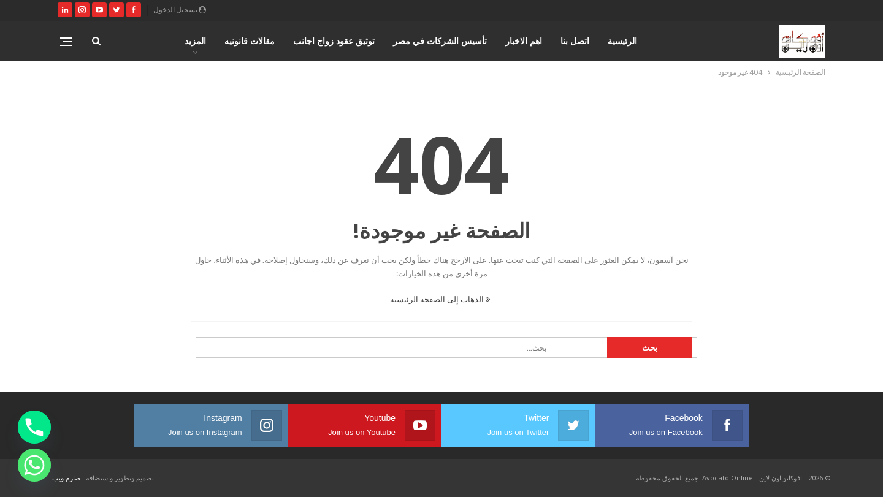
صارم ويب (66, 477)
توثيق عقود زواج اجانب (334, 41)
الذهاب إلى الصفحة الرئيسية (440, 299)
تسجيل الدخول (179, 9)
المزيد (195, 41)
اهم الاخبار (523, 41)
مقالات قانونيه (249, 41)
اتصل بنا (574, 41)
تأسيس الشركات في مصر (440, 41)
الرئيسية (622, 41)
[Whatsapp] (34, 465)
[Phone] (34, 427)
